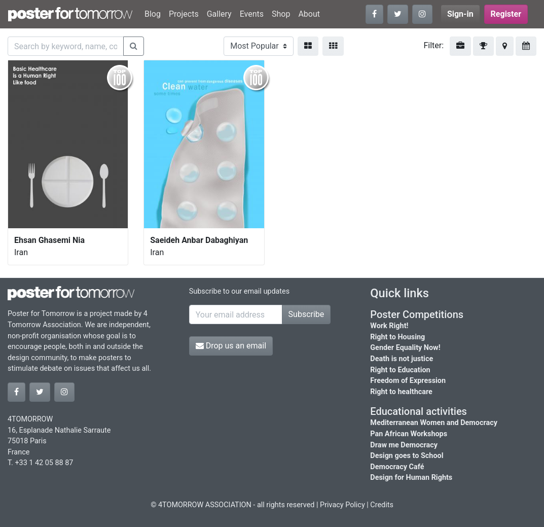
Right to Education (400, 370)
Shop (281, 14)
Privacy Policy (342, 505)
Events (252, 14)
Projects (184, 14)
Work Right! (389, 326)
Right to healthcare (401, 392)
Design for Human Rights (411, 477)
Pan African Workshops (408, 434)
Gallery (219, 14)
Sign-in (460, 14)
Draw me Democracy (404, 445)
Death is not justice (401, 359)
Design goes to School (406, 455)
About (309, 14)
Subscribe (306, 314)
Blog (152, 14)
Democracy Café (397, 467)
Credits (381, 505)
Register (506, 14)
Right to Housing (397, 337)
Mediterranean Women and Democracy (433, 422)
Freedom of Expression (408, 380)
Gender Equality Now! (405, 347)
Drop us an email (231, 345)
